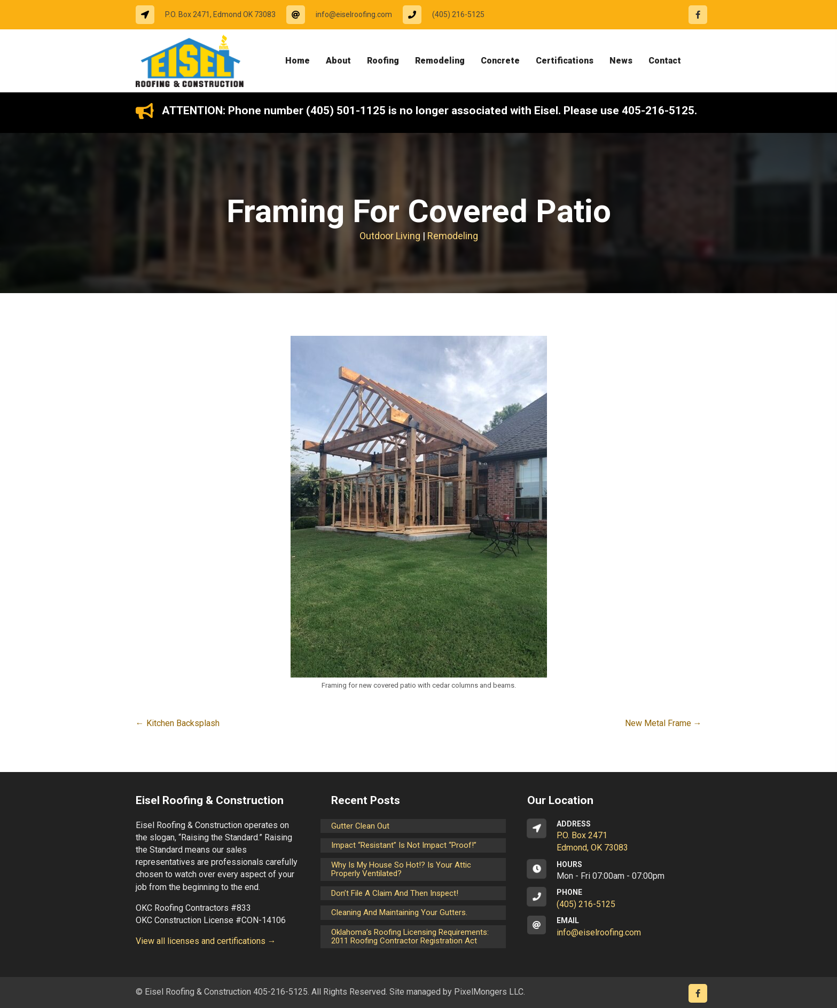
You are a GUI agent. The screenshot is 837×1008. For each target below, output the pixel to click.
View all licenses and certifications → (206, 941)
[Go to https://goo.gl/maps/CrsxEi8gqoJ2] (614, 836)
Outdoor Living (389, 235)
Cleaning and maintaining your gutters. (399, 912)
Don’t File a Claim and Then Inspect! (394, 893)
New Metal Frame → (663, 723)
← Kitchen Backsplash (178, 723)
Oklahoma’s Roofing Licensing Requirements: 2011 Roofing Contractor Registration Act (410, 936)
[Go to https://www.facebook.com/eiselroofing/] (698, 14)
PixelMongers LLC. (489, 992)
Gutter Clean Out (360, 826)
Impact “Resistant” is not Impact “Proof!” (403, 845)
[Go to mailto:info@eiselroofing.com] (344, 14)
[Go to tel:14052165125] (449, 14)
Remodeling (452, 235)
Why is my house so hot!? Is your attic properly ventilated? (401, 869)
